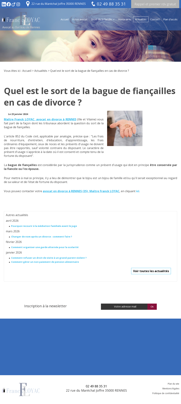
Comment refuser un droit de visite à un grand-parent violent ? (49, 257)
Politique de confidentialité (165, 393)
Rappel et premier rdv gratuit (155, 4)
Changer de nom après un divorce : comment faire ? (41, 236)
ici (137, 191)
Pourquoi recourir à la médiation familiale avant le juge (44, 226)
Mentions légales (170, 388)
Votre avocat (79, 19)
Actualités (141, 19)
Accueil (65, 19)
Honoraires (124, 19)
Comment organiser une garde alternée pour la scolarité (44, 247)
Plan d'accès (170, 19)
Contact (155, 19)
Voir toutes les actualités (151, 271)
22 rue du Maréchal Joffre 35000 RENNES (58, 4)
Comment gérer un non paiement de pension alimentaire (45, 261)
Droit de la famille (101, 19)
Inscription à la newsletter (45, 306)
